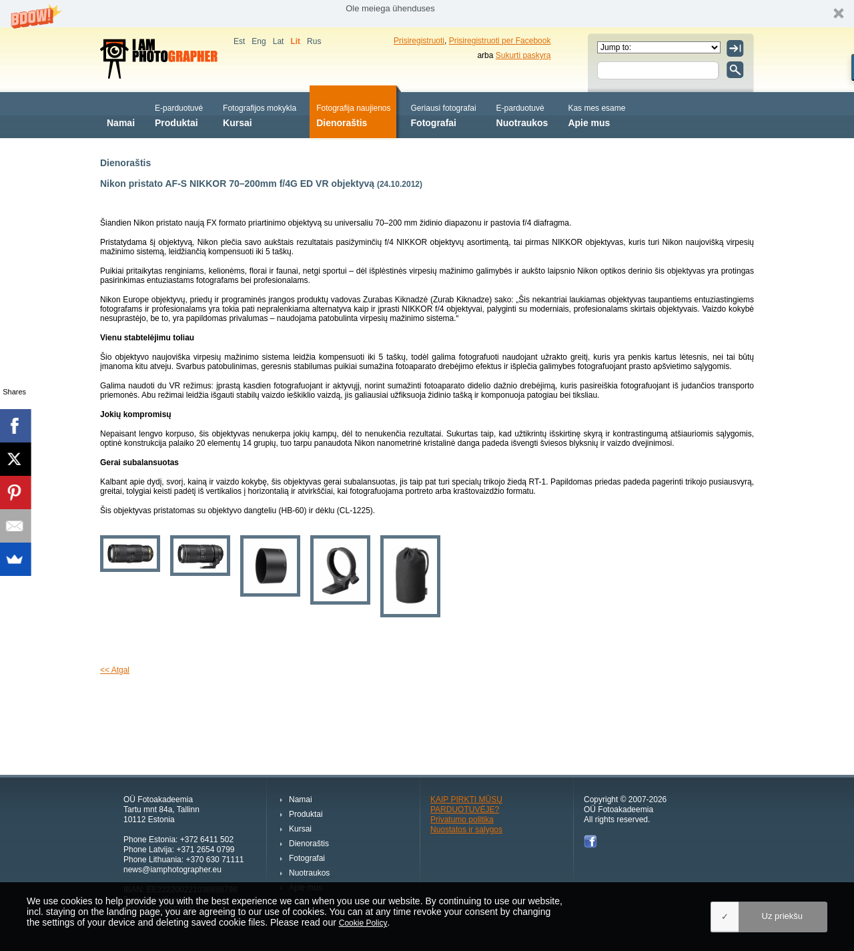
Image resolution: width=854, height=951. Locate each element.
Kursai (259, 114)
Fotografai (443, 114)
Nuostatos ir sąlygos (466, 829)
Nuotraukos (522, 114)
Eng (259, 41)
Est (239, 41)
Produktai (179, 114)
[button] (427, 13)
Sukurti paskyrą (523, 55)
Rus (314, 41)
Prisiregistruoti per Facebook (500, 40)
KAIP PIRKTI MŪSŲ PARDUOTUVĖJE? (466, 804)
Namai (121, 114)
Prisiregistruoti (419, 40)
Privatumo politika (462, 819)
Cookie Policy (363, 923)
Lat (278, 41)
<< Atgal (114, 670)
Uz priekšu (782, 916)
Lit (295, 41)
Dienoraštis (353, 114)
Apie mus (596, 114)
